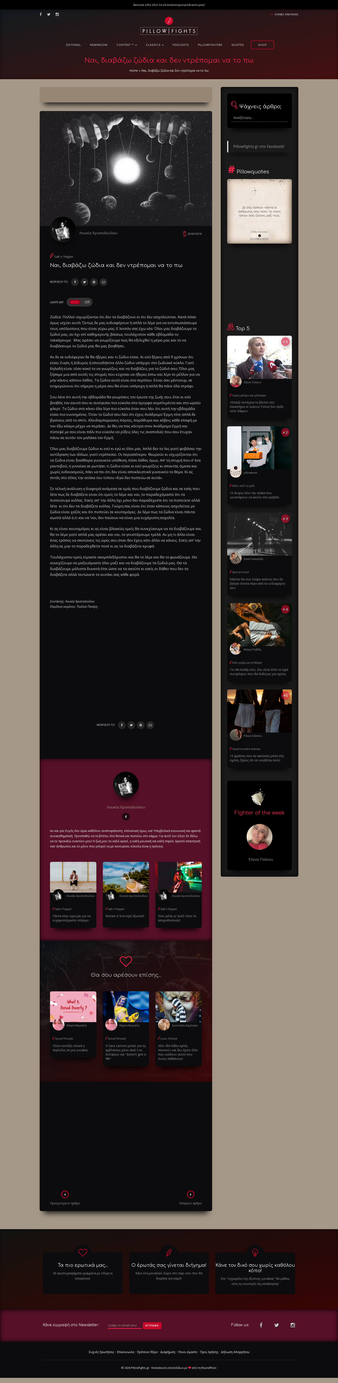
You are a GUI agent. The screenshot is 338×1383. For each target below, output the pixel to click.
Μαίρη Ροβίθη (252, 649)
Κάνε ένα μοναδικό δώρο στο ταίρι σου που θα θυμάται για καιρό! (168, 1275)
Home (133, 70)
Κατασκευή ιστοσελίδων (168, 1368)
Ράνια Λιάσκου (253, 736)
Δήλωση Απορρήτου (235, 1352)
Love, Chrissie (169, 1038)
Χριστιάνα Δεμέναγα (184, 1025)
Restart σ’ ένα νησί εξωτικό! (124, 916)
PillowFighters (210, 45)
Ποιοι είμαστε (187, 1352)
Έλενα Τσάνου (252, 382)
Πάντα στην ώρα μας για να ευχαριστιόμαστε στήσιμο (72, 918)
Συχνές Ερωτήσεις (101, 1352)
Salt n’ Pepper (63, 257)
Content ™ (127, 45)
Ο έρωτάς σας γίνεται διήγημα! (168, 1265)
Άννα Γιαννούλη (253, 559)
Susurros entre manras (246, 749)
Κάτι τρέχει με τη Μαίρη (247, 662)
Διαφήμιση (167, 1352)
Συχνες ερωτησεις (286, 14)
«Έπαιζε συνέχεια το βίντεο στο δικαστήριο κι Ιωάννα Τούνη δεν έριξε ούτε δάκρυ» (257, 406)
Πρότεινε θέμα (147, 1352)
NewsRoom (99, 45)
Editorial (73, 45)
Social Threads (64, 1038)
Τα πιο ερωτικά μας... (83, 1265)
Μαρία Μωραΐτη (77, 1025)
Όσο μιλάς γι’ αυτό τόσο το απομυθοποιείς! (177, 918)
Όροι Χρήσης (209, 1352)
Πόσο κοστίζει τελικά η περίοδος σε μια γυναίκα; (70, 1048)
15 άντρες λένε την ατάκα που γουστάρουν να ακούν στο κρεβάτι (254, 495)
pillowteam (250, 472)
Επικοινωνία (125, 1352)
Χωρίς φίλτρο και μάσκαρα (249, 395)
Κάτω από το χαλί (243, 486)
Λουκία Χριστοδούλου (98, 232)
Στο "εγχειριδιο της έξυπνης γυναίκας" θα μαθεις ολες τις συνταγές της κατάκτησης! (255, 1281)
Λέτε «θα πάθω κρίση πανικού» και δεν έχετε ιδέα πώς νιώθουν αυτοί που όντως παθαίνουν (177, 1052)
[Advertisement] (126, 1137)
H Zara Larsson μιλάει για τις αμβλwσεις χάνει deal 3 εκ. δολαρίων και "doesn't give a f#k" (125, 1052)
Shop (262, 45)
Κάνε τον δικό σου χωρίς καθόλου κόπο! (255, 1268)
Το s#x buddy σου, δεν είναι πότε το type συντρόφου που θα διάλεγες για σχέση (259, 672)
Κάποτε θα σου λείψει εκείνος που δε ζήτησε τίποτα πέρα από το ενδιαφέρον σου (257, 583)
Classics (155, 45)
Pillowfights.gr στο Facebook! (258, 146)
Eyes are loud (240, 572)
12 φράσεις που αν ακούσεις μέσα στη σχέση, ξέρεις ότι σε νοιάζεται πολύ (257, 758)
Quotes (238, 45)
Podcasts (181, 45)
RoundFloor (208, 1368)
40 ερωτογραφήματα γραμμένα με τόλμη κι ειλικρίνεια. (83, 1275)
